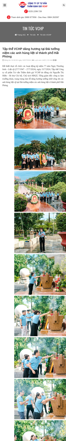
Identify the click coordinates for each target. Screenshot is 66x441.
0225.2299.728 (35, 11)
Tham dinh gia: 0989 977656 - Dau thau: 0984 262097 (35, 17)
